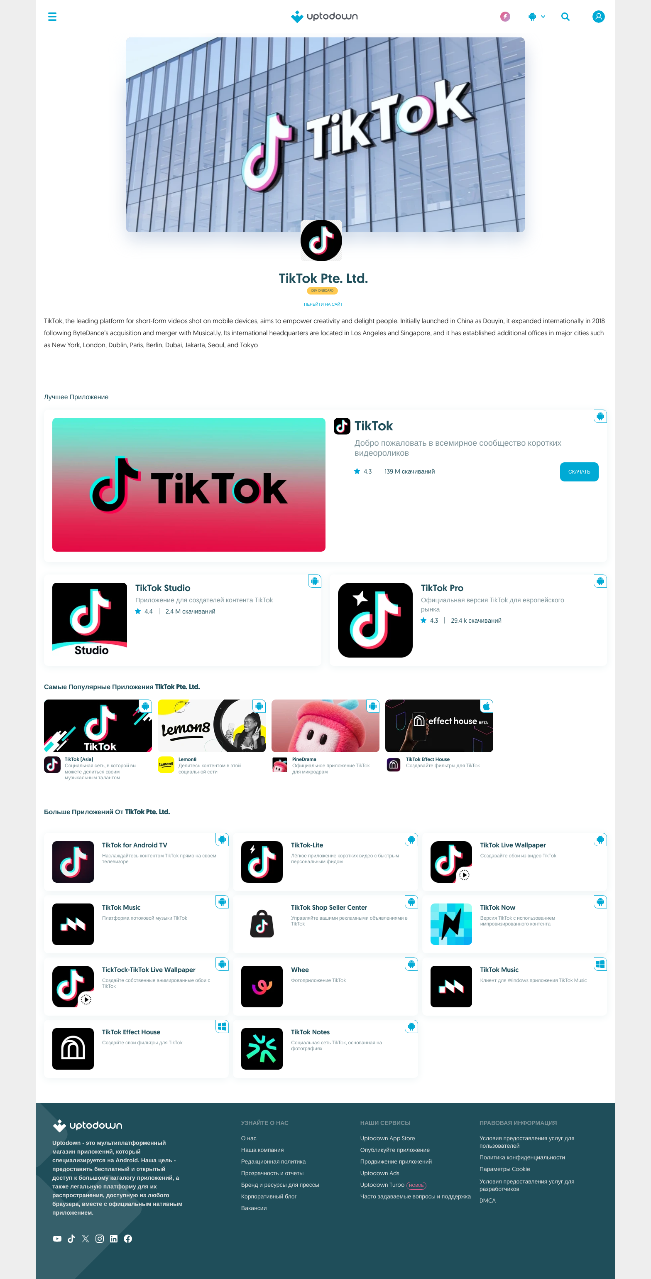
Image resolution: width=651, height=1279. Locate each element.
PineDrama (304, 759)
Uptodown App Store (387, 1138)
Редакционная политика (273, 1161)
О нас (249, 1138)
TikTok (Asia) (79, 759)
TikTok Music (121, 907)
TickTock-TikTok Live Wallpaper (149, 969)
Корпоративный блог (269, 1196)
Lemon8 (187, 759)
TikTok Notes (310, 1032)
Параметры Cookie (505, 1169)
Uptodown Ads (379, 1173)
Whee (299, 969)
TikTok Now (498, 907)
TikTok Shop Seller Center (329, 907)
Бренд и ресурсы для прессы (280, 1184)
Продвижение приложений (396, 1161)
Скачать (579, 472)
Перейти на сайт (323, 304)
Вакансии (254, 1208)
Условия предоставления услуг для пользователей (527, 1141)
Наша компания (262, 1150)
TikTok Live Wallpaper (513, 845)
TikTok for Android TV (134, 845)
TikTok (374, 426)
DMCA (488, 1200)
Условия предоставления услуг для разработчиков (527, 1185)
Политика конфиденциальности (522, 1157)
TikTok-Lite (307, 845)
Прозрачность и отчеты (272, 1173)
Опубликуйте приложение (395, 1150)
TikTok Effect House (428, 759)
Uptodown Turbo (393, 1184)
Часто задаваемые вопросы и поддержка (415, 1196)
